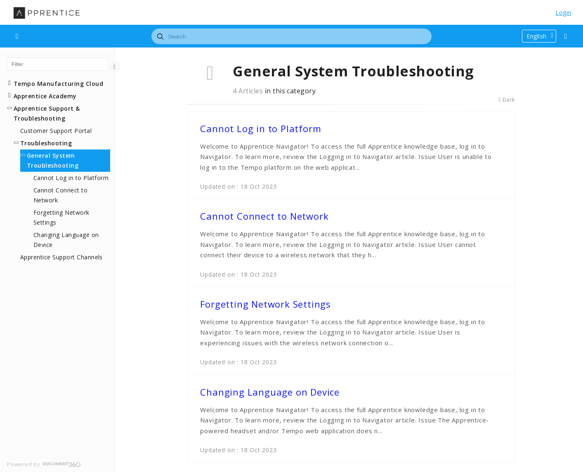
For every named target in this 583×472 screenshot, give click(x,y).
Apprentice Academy (45, 96)
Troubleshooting (46, 143)
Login (563, 13)
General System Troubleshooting (52, 160)
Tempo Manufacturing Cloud (58, 84)
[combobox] (291, 36)
